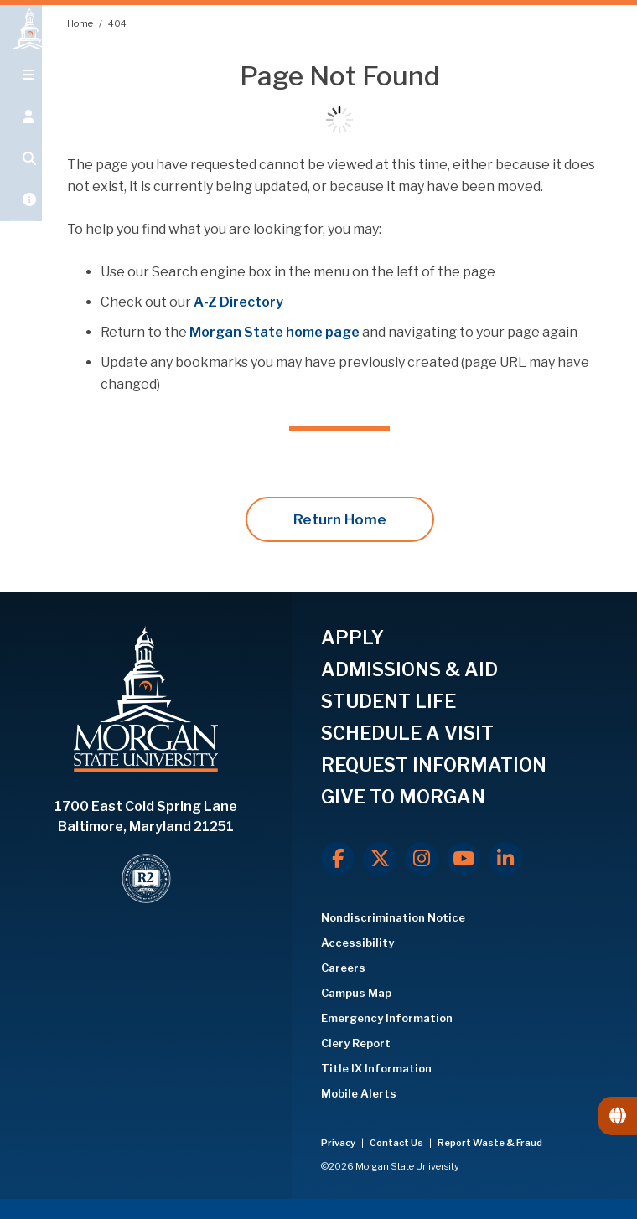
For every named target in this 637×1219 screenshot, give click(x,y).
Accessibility (357, 942)
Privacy (339, 1143)
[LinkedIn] (505, 859)
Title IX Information (376, 1068)
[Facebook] (338, 859)
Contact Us (397, 1143)
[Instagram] (421, 859)
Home (81, 23)
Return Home (339, 519)
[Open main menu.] (21, 94)
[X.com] (379, 859)
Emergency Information (387, 1018)
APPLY (352, 637)
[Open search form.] (21, 178)
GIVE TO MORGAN (403, 797)
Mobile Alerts (358, 1093)
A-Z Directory (238, 302)
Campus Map (356, 992)
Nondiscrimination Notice (393, 917)
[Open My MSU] (21, 219)
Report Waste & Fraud (490, 1143)
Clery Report (356, 1043)
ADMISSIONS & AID (409, 669)
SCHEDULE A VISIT (407, 733)
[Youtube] (463, 859)
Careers (343, 967)
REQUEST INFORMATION (433, 765)
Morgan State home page (274, 332)
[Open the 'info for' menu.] (21, 136)
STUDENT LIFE (388, 701)
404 (117, 23)
